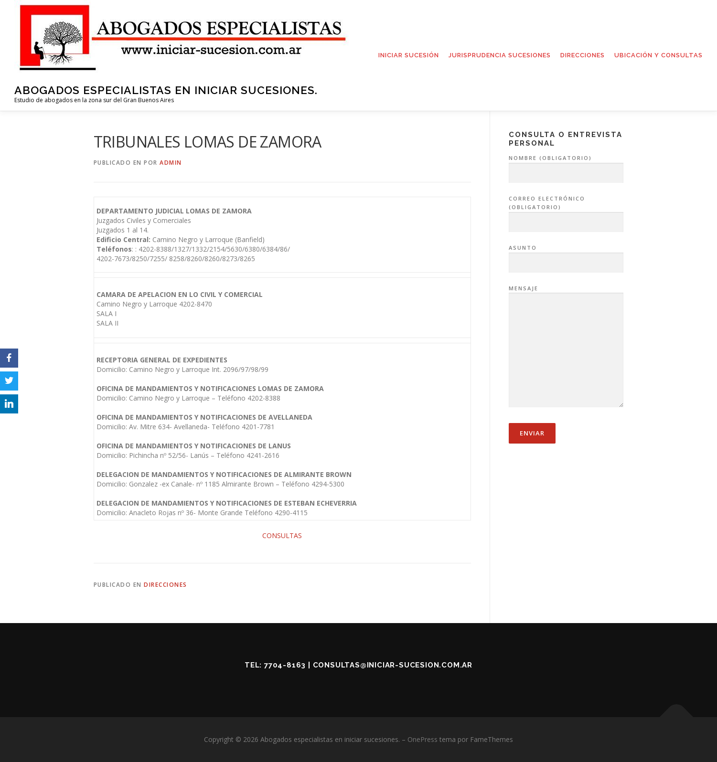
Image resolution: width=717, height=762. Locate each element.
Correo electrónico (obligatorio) (566, 210)
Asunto (566, 255)
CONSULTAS (282, 535)
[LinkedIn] (9, 403)
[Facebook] (9, 358)
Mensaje (566, 347)
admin (171, 163)
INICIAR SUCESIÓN (408, 55)
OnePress (422, 739)
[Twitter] (9, 381)
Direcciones (165, 585)
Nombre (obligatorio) (566, 165)
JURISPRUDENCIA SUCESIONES (500, 55)
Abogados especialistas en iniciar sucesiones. (166, 90)
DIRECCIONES (582, 55)
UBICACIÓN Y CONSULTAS (658, 55)
